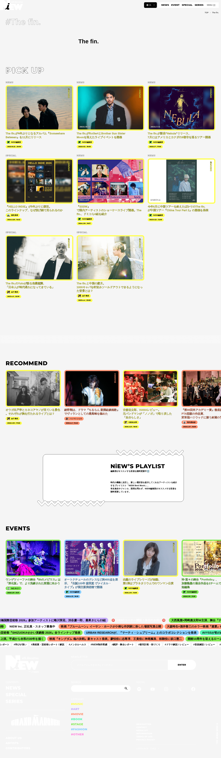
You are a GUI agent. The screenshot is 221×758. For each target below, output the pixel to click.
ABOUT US (14, 738)
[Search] (101, 688)
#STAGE (77, 724)
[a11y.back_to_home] (11, 6)
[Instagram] (166, 689)
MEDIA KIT (142, 730)
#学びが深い (22, 644)
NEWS (165, 5)
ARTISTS (12, 743)
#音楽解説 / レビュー (206, 644)
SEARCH (76, 682)
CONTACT (141, 727)
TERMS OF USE (144, 736)
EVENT (175, 5)
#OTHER (77, 734)
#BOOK (76, 719)
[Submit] (126, 688)
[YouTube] (152, 689)
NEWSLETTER (79, 657)
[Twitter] (180, 689)
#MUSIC (77, 704)
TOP (207, 13)
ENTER (182, 664)
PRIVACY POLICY (145, 739)
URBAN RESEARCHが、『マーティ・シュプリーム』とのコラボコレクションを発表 (144, 632)
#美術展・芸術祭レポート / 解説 (49, 644)
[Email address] (119, 665)
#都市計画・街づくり (151, 644)
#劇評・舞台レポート (125, 644)
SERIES (199, 5)
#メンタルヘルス (79, 644)
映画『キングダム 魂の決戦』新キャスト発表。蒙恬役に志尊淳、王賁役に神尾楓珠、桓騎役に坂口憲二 (118, 638)
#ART (75, 709)
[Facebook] (193, 689)
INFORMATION (144, 733)
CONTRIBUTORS (18, 748)
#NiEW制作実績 (101, 644)
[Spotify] (139, 689)
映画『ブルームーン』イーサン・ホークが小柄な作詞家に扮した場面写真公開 (114, 626)
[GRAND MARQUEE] (35, 720)
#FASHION (79, 729)
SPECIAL (187, 5)
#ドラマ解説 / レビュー (179, 644)
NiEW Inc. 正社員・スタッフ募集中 (35, 626)
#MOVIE (77, 714)
